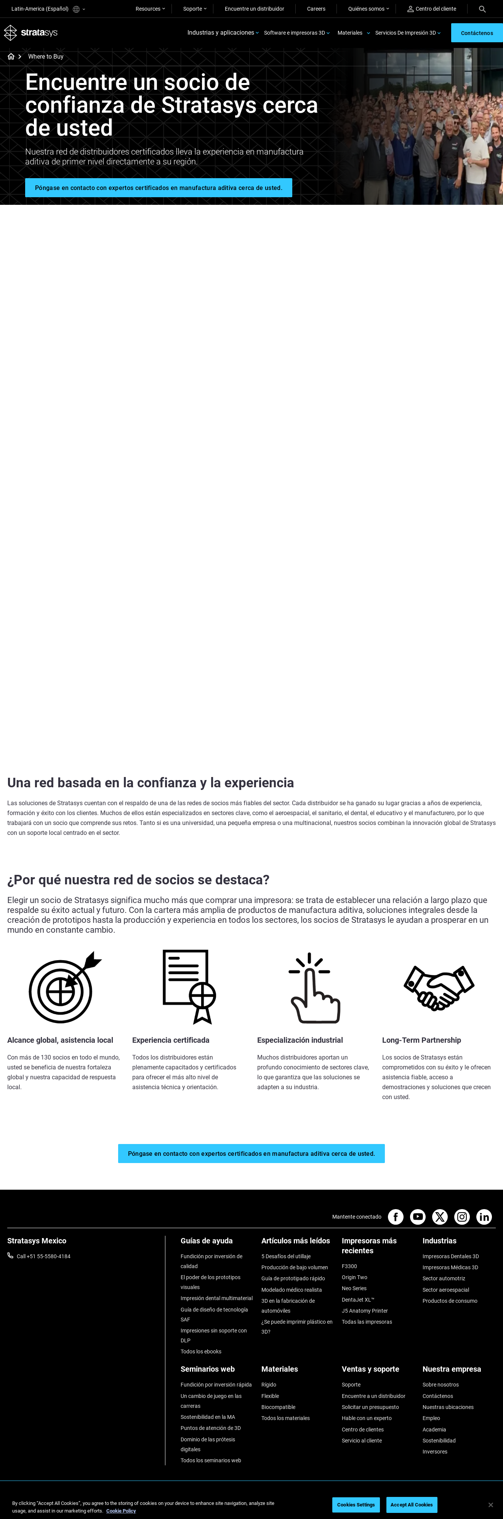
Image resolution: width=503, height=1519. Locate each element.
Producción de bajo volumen (294, 1267)
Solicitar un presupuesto (370, 1407)
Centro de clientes (363, 1429)
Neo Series (354, 1288)
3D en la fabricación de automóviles (288, 1306)
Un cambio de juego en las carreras (211, 1401)
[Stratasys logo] (31, 33)
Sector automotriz (444, 1278)
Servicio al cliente (362, 1441)
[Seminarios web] (217, 1372)
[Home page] (8, 57)
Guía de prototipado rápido (293, 1278)
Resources (148, 9)
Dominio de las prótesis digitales (208, 1444)
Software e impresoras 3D (294, 33)
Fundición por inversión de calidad (211, 1261)
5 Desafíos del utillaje (286, 1256)
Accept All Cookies (412, 1505)
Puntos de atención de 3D (211, 1428)
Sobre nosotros (441, 1385)
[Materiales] (298, 1372)
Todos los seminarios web (211, 1460)
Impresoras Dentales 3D (451, 1256)
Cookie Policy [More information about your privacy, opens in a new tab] (121, 1511)
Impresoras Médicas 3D (450, 1267)
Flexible (270, 1396)
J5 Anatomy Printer (365, 1311)
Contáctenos (438, 1396)
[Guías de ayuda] (217, 1243)
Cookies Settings (356, 1505)
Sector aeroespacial (446, 1290)
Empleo (431, 1418)
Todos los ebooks (201, 1351)
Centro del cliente (431, 9)
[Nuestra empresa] (459, 1372)
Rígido (268, 1385)
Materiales (350, 33)
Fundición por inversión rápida (216, 1385)
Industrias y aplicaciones (220, 33)
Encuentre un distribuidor (254, 9)
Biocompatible (278, 1407)
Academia (434, 1429)
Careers (316, 9)
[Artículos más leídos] (298, 1243)
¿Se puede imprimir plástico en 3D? (297, 1327)
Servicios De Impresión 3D (405, 33)
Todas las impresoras (367, 1322)
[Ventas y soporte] (378, 1372)
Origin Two (354, 1277)
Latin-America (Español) (48, 9)
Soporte (192, 9)
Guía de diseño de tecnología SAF (214, 1315)
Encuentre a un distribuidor (373, 1396)
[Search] (482, 9)
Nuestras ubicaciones (448, 1407)
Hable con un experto (367, 1418)
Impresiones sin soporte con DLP (214, 1335)
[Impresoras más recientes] (378, 1248)
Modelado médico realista (291, 1290)
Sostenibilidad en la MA (208, 1417)
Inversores (435, 1452)
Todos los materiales (285, 1418)
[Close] (490, 1505)
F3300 (349, 1266)
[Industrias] (459, 1243)
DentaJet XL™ (358, 1300)
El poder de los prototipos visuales (210, 1282)
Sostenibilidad (439, 1441)
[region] (251, 1505)
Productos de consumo (450, 1301)
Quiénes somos (366, 9)
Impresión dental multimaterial (217, 1298)
